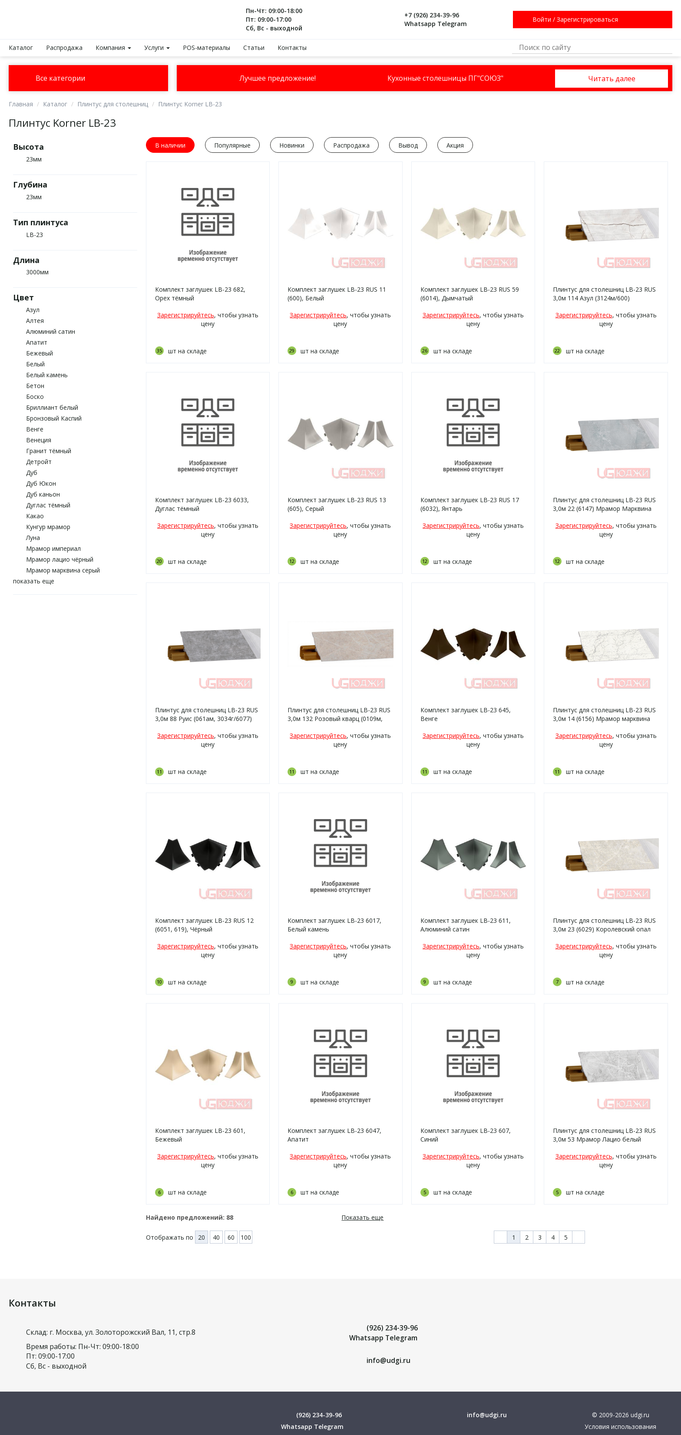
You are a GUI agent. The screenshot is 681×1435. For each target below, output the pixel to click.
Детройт (39, 461)
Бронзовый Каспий (54, 418)
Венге (34, 429)
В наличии (170, 145)
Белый (35, 364)
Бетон (35, 386)
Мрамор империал (53, 548)
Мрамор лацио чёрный (59, 559)
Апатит (36, 342)
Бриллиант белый (52, 407)
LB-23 (34, 234)
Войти (541, 19)
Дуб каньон (43, 494)
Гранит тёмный (48, 451)
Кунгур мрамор (48, 527)
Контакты (292, 47)
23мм (34, 159)
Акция (455, 145)
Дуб (31, 472)
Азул (33, 310)
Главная (21, 104)
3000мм (37, 272)
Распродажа (64, 47)
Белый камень (47, 375)
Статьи (253, 47)
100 (246, 1237)
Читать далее (611, 78)
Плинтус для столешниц (112, 104)
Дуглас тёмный (48, 505)
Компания (113, 47)
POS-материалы (206, 47)
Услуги (157, 47)
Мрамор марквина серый (63, 570)
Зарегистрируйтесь (185, 315)
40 (216, 1237)
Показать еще (362, 1217)
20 (201, 1237)
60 (231, 1237)
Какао (35, 516)
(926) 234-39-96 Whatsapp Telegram (383, 1333)
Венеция (38, 440)
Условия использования (620, 1426)
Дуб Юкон (41, 483)
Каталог (21, 47)
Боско (35, 396)
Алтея (35, 320)
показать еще (33, 581)
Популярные (232, 145)
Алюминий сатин (50, 331)
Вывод (408, 145)
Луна (33, 537)
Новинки (291, 145)
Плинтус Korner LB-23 (190, 104)
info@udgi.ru (388, 1360)
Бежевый (39, 353)
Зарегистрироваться (587, 19)
